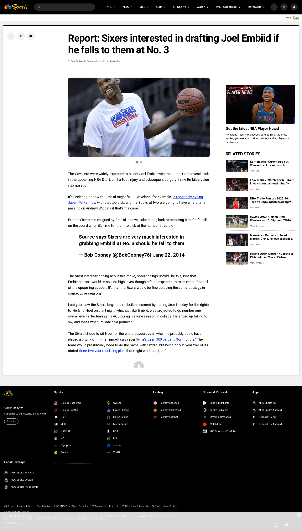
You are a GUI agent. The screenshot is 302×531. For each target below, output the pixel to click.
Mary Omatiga (257, 226)
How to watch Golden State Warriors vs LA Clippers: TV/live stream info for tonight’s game (271, 218)
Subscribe (11, 421)
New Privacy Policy (141, 506)
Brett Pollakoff (78, 61)
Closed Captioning (45, 506)
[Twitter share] (21, 36)
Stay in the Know (13, 407)
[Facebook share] (11, 36)
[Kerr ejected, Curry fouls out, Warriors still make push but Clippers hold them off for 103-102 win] (237, 166)
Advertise (21, 506)
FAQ (57, 506)
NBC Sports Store (69, 506)
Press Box (83, 506)
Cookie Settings (170, 506)
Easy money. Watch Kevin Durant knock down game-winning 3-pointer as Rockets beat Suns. (272, 181)
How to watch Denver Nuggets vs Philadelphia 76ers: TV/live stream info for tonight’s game (272, 255)
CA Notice (156, 506)
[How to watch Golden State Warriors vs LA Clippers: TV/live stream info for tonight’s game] (237, 221)
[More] (274, 7)
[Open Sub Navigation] (114, 7)
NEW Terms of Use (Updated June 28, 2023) (110, 506)
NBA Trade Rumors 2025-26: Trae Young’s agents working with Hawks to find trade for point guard (272, 200)
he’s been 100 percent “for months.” (168, 339)
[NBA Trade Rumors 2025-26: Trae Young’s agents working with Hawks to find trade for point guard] (237, 203)
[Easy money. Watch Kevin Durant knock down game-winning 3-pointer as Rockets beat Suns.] (237, 184)
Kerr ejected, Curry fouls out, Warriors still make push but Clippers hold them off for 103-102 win (271, 163)
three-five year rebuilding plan (101, 351)
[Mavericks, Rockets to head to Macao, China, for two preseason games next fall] (237, 240)
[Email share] (31, 36)
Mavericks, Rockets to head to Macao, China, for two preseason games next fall (272, 237)
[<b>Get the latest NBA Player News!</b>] (260, 104)
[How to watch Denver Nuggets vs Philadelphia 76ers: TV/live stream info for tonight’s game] (237, 258)
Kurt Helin (255, 171)
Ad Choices (9, 506)
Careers (30, 506)
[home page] (16, 7)
